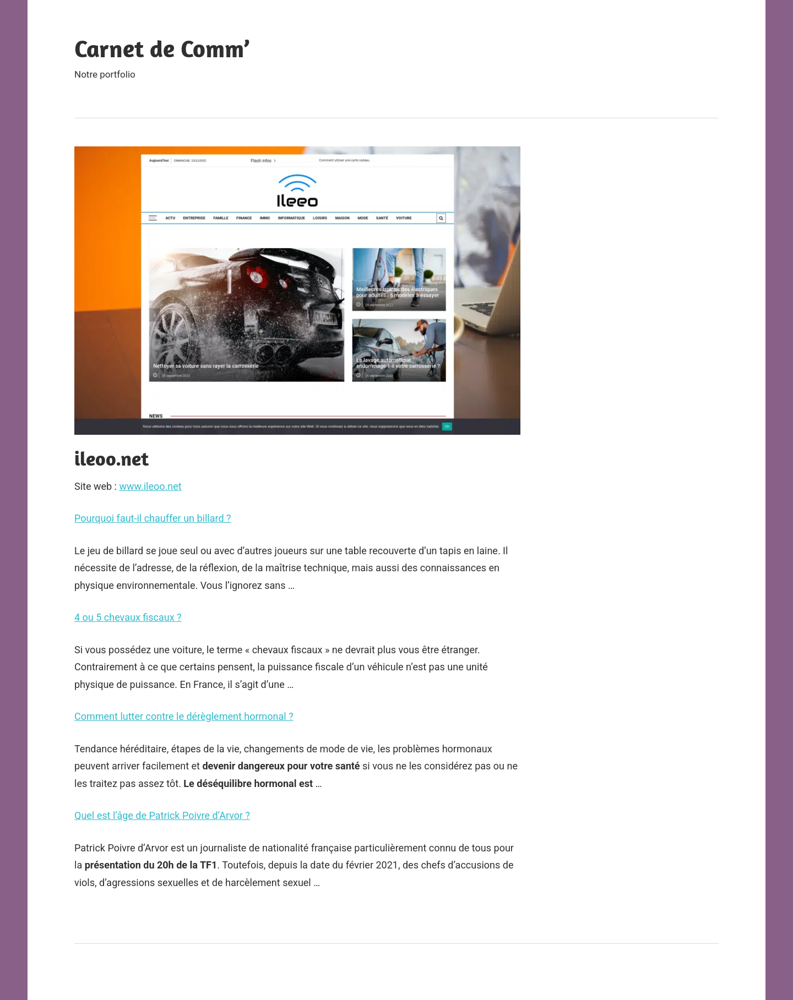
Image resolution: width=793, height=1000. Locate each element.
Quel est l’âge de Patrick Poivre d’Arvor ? (162, 815)
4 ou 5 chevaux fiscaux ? (128, 617)
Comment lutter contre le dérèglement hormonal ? (184, 716)
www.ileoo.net (150, 486)
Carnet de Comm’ (161, 48)
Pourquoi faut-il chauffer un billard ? (152, 518)
